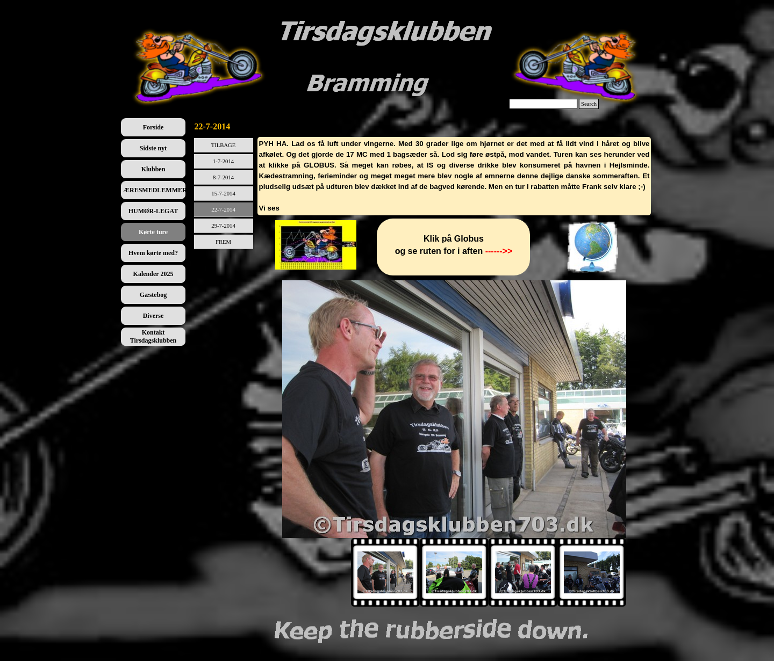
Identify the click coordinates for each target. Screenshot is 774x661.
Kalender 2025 (153, 274)
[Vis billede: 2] (454, 572)
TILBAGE (223, 145)
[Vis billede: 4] (591, 572)
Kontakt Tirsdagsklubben (153, 336)
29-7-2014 (223, 226)
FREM (223, 242)
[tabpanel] (454, 176)
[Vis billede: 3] (523, 572)
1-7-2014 (223, 161)
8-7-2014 (223, 177)
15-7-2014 (223, 194)
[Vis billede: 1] (385, 572)
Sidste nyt (153, 148)
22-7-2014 (223, 210)
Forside (153, 127)
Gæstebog (153, 295)
